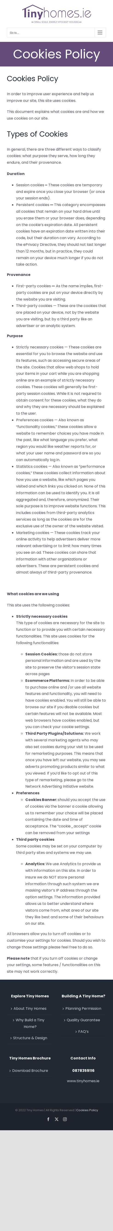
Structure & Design (30, 1038)
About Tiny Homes (30, 1008)
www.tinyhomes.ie (83, 1081)
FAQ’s (83, 1031)
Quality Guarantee (83, 1020)
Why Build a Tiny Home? (30, 1023)
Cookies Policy (87, 1110)
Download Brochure (30, 1070)
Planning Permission (83, 1008)
